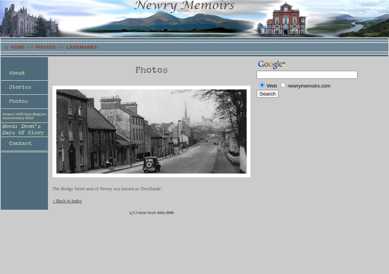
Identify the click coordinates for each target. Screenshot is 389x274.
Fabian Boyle (146, 213)
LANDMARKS (82, 47)
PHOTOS (46, 47)
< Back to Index (67, 201)
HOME (18, 47)
